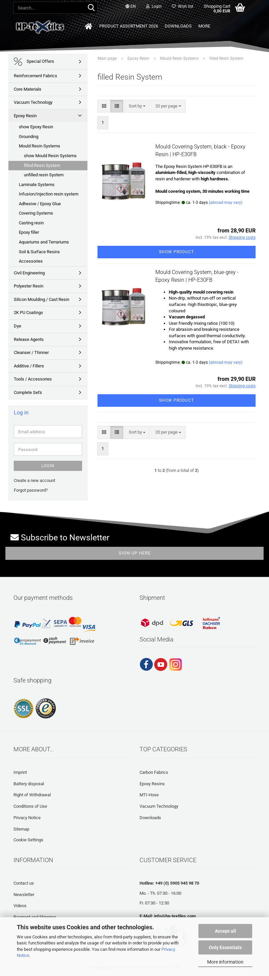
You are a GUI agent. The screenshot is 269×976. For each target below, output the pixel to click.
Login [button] (154, 6)
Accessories (31, 261)
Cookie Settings (28, 839)
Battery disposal (28, 783)
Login (47, 465)
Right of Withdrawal (32, 794)
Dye (17, 325)
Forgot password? (31, 490)
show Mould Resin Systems (50, 155)
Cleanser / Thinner (31, 352)
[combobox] (137, 106)
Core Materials (27, 89)
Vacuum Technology (33, 102)
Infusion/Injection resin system (48, 193)
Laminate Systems (36, 184)
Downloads (178, 26)
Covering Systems (36, 213)
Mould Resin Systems (39, 145)
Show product (176, 252)
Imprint (20, 772)
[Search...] (91, 8)
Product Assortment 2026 (128, 26)
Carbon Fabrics (154, 772)
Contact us (23, 883)
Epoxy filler (29, 232)
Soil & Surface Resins (39, 251)
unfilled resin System (44, 174)
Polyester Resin (28, 286)
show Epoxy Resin (36, 126)
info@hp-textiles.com (175, 916)
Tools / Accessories (33, 379)
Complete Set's (28, 392)
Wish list (182, 6)
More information (225, 962)
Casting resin (31, 222)
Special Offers (34, 61)
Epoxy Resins (152, 783)
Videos (20, 905)
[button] (130, 6)
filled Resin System (42, 165)
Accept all (225, 931)
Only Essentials (225, 947)
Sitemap (21, 829)
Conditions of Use (30, 806)
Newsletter (23, 894)
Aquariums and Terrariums (44, 242)
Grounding (28, 136)
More (204, 26)
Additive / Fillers (29, 365)
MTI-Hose (149, 794)
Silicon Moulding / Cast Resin (41, 299)
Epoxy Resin (25, 115)
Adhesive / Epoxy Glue (40, 203)
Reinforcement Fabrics (35, 75)
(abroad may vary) (225, 202)
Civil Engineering (29, 272)
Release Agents (29, 339)
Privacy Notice (27, 817)
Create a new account (34, 480)
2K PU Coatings (28, 312)
